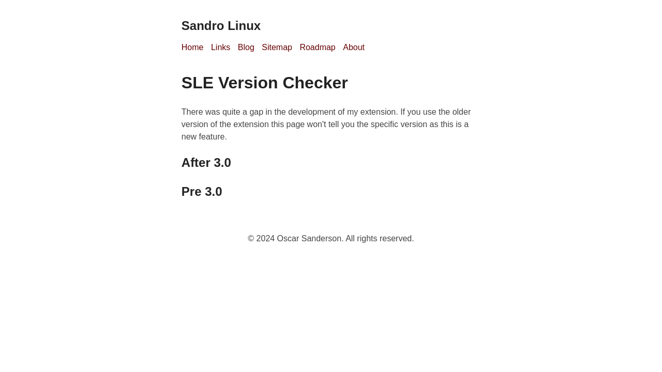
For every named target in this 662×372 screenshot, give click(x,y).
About (354, 47)
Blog (246, 47)
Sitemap (277, 47)
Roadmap (317, 47)
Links (220, 47)
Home (193, 47)
